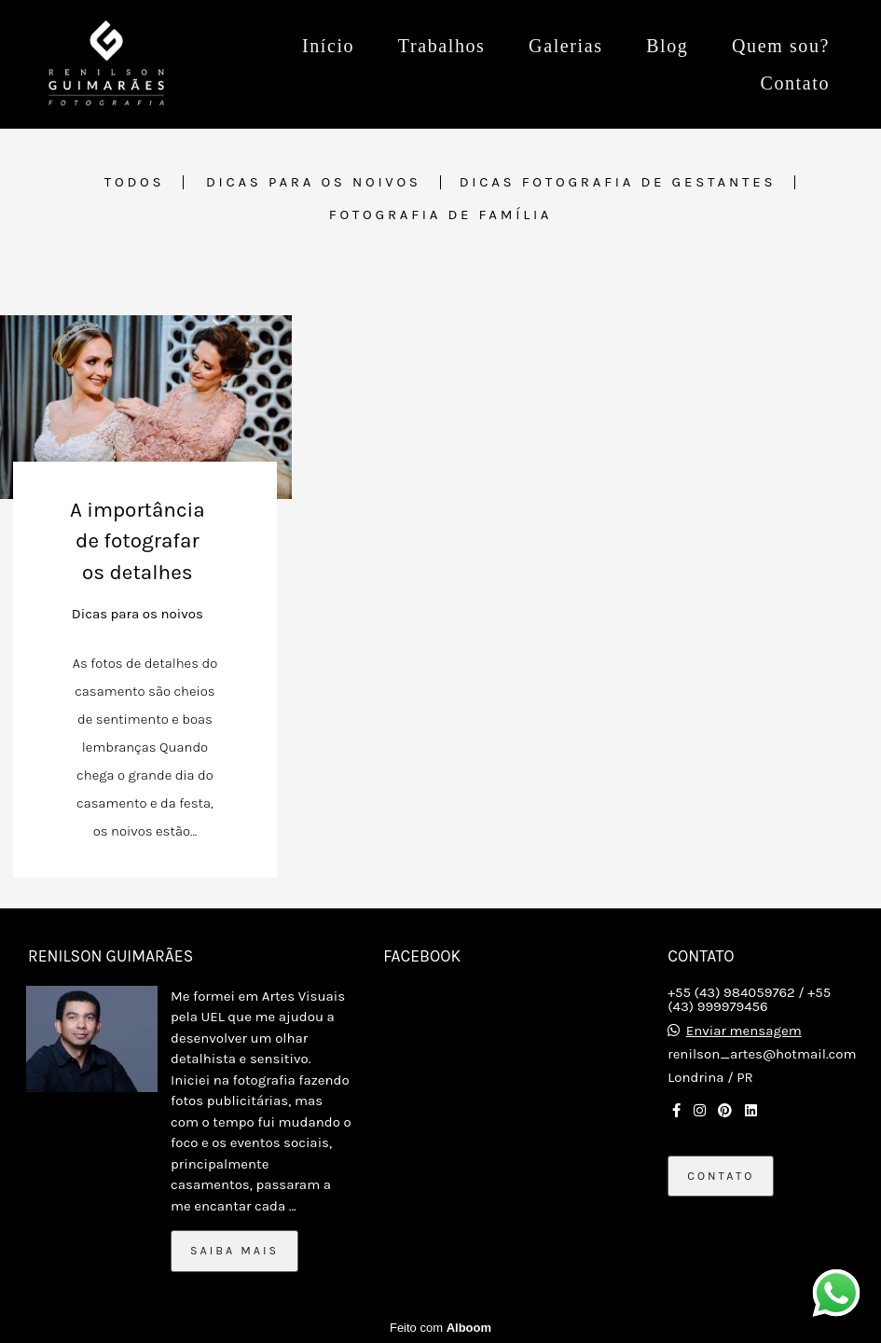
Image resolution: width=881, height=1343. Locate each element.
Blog (667, 45)
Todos (134, 182)
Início (328, 45)
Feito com (440, 1328)
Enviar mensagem (744, 1031)
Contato (795, 83)
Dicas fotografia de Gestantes (618, 182)
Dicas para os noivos (313, 182)
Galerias (565, 45)
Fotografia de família (440, 215)
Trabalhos (442, 45)
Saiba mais (234, 1250)
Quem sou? (781, 45)
